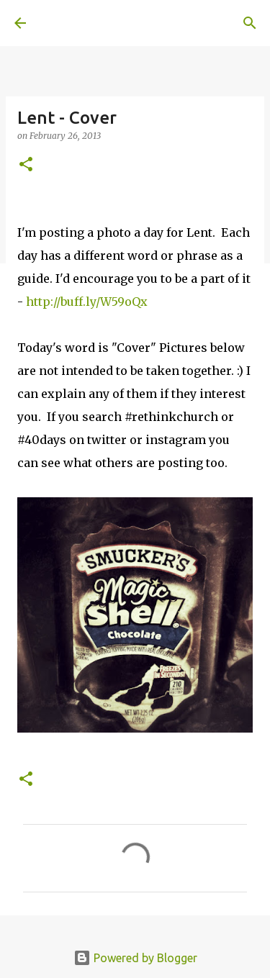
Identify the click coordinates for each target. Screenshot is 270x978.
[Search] (249, 23)
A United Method (86, 23)
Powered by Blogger (135, 957)
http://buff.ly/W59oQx (87, 301)
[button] (26, 165)
